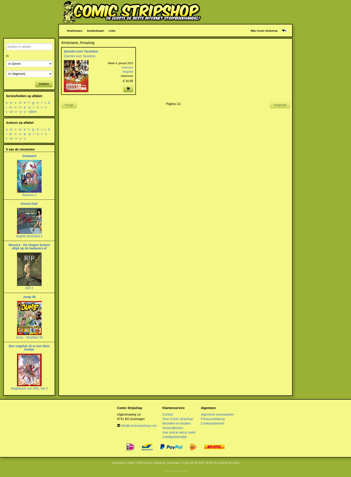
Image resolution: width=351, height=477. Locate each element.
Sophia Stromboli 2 (29, 236)
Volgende (279, 105)
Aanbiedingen (95, 30)
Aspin (184, 471)
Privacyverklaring (213, 419)
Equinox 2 (29, 195)
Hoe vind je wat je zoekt (178, 432)
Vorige (68, 105)
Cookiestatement (212, 423)
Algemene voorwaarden (217, 414)
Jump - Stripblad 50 (29, 337)
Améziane (127, 67)
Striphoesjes (74, 30)
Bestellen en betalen (176, 423)
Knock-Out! (29, 203)
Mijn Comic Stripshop (264, 30)
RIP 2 (29, 288)
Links (112, 30)
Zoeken (44, 84)
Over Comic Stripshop (177, 419)
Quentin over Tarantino (81, 51)
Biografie (128, 71)
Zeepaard (29, 156)
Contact (167, 414)
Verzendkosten (172, 428)
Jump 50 (29, 297)
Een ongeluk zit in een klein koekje (29, 347)
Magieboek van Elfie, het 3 (29, 388)
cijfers (33, 111)
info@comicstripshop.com (139, 425)
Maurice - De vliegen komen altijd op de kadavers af (29, 246)
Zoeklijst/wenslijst (174, 437)
